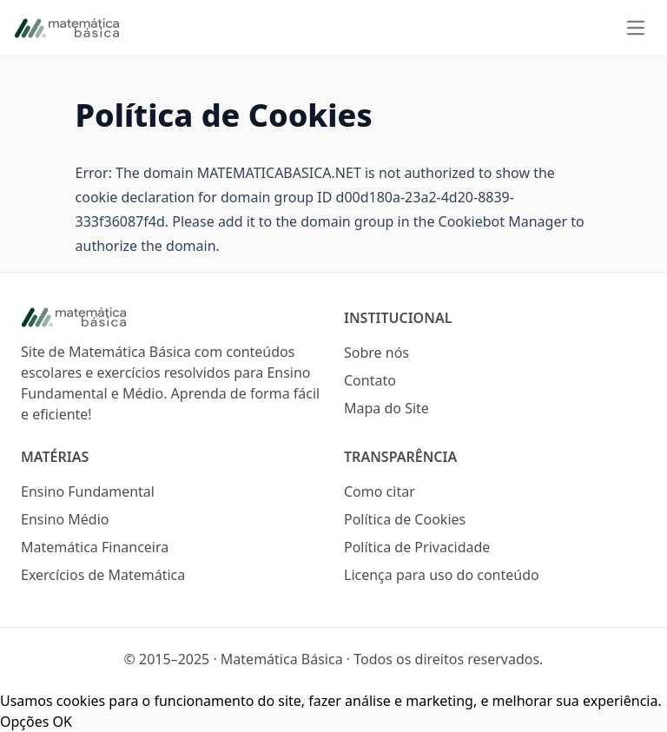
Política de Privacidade (417, 547)
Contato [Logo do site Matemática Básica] (370, 380)
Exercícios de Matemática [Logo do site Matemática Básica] (103, 574)
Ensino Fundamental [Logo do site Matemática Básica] (88, 491)
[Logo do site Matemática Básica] (172, 317)
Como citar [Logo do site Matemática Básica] (379, 491)
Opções (24, 721)
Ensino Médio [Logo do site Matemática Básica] (65, 519)
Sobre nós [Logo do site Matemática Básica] (376, 352)
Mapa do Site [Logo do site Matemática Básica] (386, 408)
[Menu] (635, 27)
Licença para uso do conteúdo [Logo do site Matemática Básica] (441, 574)
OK (62, 721)
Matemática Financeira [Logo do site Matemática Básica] (94, 547)
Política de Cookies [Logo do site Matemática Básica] (405, 519)
